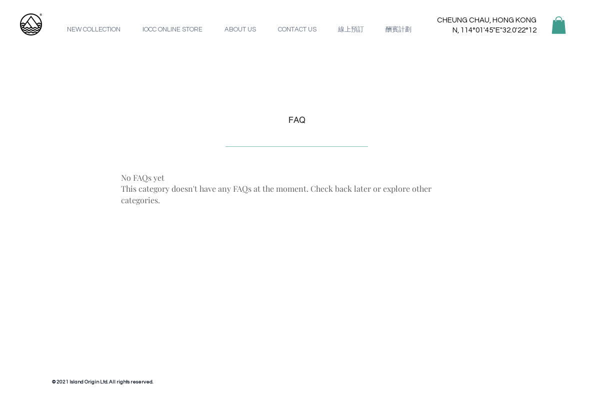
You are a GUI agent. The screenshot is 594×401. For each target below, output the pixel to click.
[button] (559, 25)
